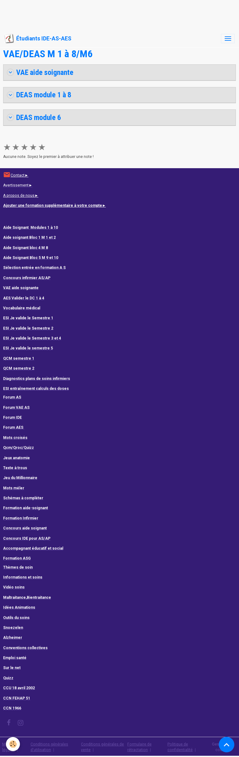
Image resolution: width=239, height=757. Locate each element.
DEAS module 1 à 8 (39, 94)
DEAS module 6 (34, 117)
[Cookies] (13, 744)
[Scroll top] (226, 744)
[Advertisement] (113, 14)
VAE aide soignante (40, 72)
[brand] (37, 38)
